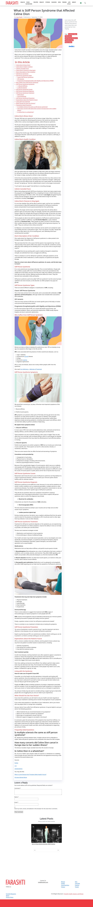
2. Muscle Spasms (22, 87)
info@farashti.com (43, 882)
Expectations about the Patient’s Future (26, 100)
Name (16, 797)
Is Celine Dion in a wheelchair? (25, 112)
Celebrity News (73, 34)
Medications (20, 94)
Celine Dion (68, 36)
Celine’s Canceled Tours (22, 68)
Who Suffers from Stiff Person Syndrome (27, 82)
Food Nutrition (29, 3)
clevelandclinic (18, 769)
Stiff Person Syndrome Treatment (25, 93)
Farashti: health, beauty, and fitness (73, 894)
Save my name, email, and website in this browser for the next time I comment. (35, 808)
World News (68, 42)
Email (16, 802)
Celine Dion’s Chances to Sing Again (26, 70)
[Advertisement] (46, 868)
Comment (17, 788)
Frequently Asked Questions (23, 105)
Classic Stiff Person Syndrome (25, 77)
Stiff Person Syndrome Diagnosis (25, 91)
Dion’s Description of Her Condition (25, 72)
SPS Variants (20, 79)
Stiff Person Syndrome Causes (24, 89)
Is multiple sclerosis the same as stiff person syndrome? (32, 107)
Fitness (47, 2)
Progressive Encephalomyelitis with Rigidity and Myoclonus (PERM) (35, 81)
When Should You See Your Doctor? (25, 103)
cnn (16, 766)
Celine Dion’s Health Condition (24, 67)
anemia (25, 360)
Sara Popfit (19, 17)
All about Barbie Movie (21, 777)
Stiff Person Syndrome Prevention (25, 98)
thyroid (26, 356)
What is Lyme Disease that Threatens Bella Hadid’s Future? (30, 774)
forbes (16, 763)
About (74, 2)
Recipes (36, 2)
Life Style (69, 3)
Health (22, 2)
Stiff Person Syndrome (22, 74)
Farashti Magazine (11, 894)
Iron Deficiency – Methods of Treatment (31, 369)
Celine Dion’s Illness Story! (23, 65)
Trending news (69, 40)
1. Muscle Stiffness (22, 86)
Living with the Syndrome (23, 101)
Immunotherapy (21, 96)
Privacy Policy (9, 897)
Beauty (42, 2)
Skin (59, 2)
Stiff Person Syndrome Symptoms (25, 84)
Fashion (54, 2)
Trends (64, 2)
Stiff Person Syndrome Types (24, 75)
